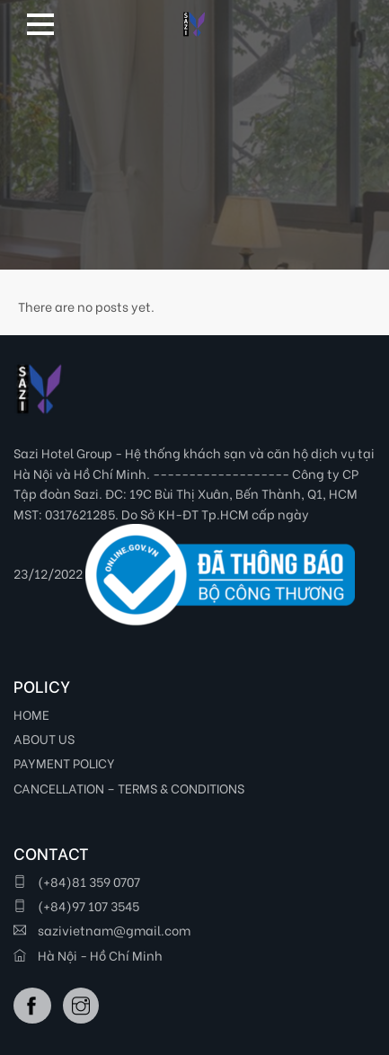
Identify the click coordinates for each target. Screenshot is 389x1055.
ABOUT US (44, 738)
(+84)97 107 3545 (76, 905)
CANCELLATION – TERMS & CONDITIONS (128, 787)
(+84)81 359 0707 (76, 881)
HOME (31, 714)
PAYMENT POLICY (64, 762)
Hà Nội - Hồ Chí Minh (88, 954)
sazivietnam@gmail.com (101, 929)
